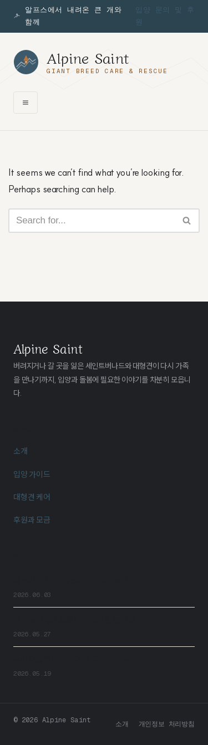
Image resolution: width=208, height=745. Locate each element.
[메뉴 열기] (25, 102)
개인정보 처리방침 (167, 724)
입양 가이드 (31, 474)
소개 (20, 451)
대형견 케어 (31, 497)
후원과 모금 (31, 520)
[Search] (91, 220)
